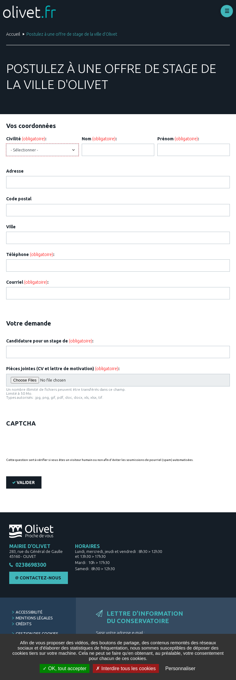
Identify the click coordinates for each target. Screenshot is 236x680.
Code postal (18, 198)
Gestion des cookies (37, 633)
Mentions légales (34, 618)
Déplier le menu (227, 11)
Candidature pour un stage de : (49, 340)
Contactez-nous (40, 577)
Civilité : (26, 138)
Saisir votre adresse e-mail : (120, 632)
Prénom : (178, 138)
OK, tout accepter (64, 668)
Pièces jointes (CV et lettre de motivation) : (63, 368)
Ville (11, 226)
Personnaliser (180, 668)
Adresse (15, 171)
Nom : (99, 138)
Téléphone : (30, 254)
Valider (26, 482)
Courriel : (27, 282)
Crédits (24, 624)
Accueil (13, 34)
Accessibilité (29, 612)
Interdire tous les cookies (125, 668)
